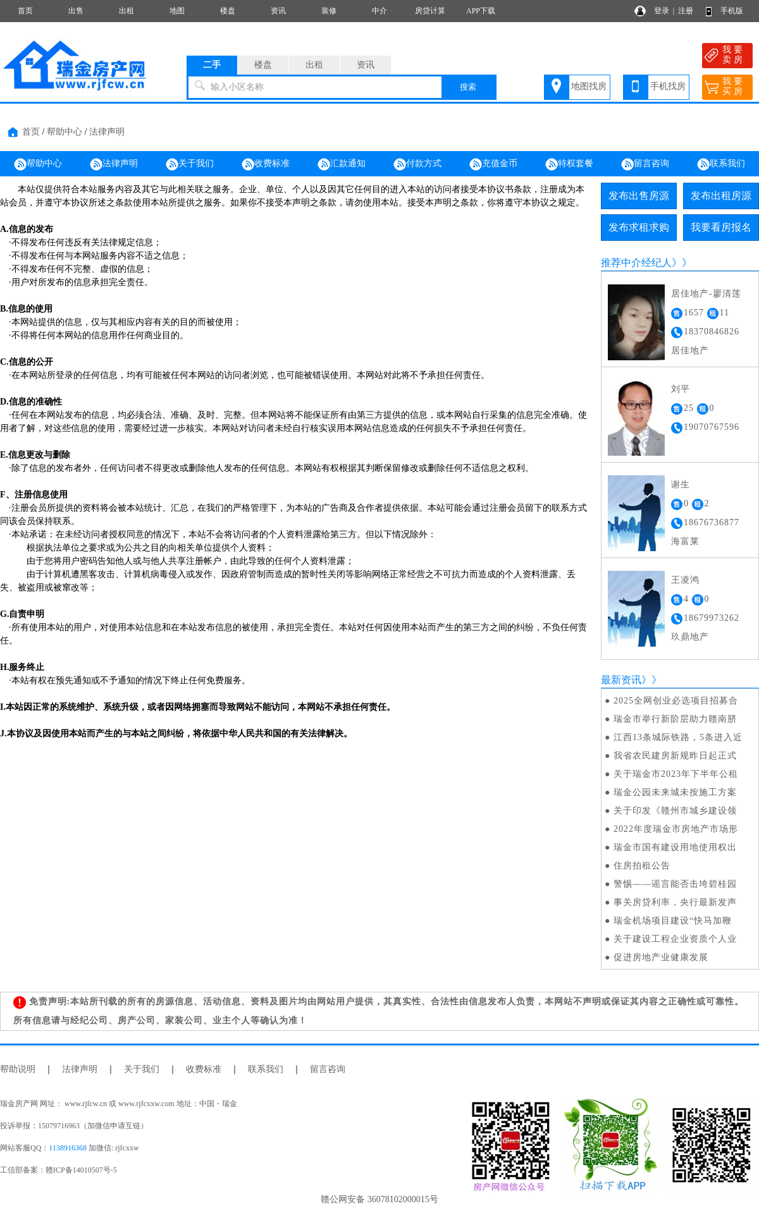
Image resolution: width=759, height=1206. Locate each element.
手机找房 (668, 86)
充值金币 (493, 164)
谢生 (680, 484)
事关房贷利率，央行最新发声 (675, 902)
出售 (75, 10)
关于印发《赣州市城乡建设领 (675, 810)
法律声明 (107, 132)
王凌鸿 (685, 580)
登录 (661, 10)
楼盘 (227, 10)
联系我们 (721, 164)
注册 (685, 10)
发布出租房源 (721, 195)
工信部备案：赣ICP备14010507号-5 (58, 1170)
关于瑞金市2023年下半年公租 (676, 774)
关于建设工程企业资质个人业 (675, 939)
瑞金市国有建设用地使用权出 (675, 847)
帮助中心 (64, 132)
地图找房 (589, 86)
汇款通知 (342, 164)
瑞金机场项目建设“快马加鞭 (673, 920)
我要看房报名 (721, 227)
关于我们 (190, 164)
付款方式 (417, 164)
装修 (328, 10)
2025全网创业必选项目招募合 (676, 700)
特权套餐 (569, 164)
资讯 (278, 10)
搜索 (468, 87)
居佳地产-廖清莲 (706, 293)
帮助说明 (17, 1069)
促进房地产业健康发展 (661, 957)
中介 (379, 10)
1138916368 (68, 1147)
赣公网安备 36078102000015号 (379, 1199)
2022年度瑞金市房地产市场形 (676, 829)
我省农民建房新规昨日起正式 (675, 755)
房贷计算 (430, 10)
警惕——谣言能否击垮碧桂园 (675, 884)
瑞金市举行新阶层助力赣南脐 (675, 719)
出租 (126, 10)
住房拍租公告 (642, 865)
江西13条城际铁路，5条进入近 (678, 737)
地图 (177, 10)
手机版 (731, 10)
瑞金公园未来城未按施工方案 (675, 792)
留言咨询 (645, 164)
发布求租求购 (638, 227)
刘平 (680, 389)
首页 (25, 10)
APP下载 (480, 10)
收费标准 (266, 164)
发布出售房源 (638, 195)
